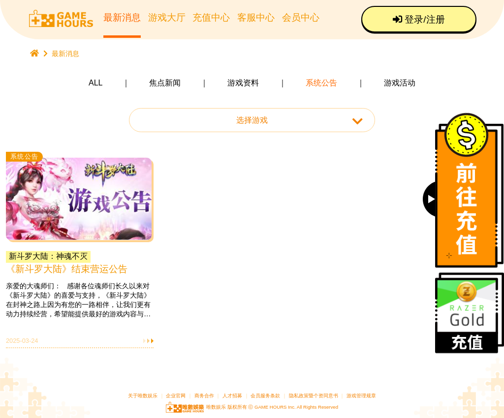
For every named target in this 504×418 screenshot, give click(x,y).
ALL (95, 83)
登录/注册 (419, 19)
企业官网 (176, 395)
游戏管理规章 (361, 395)
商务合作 (204, 395)
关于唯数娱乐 (143, 395)
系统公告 (321, 83)
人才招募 (233, 395)
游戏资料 (243, 83)
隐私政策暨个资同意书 (313, 395)
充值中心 (211, 17)
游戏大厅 (167, 17)
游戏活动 (399, 83)
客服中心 (256, 17)
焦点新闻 (165, 83)
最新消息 (122, 17)
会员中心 (300, 17)
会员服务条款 (265, 395)
